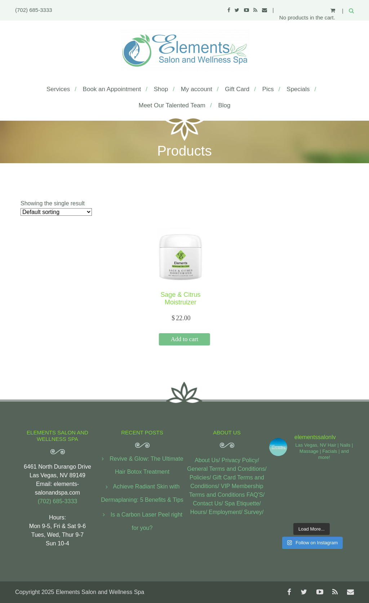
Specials (298, 89)
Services (58, 89)
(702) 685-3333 (33, 10)
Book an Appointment (112, 89)
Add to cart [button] (184, 339)
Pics (268, 89)
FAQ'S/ (255, 495)
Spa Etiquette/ (242, 503)
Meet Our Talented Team (171, 105)
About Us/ (207, 460)
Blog (224, 105)
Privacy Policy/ (240, 460)
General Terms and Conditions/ (226, 469)
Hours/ (198, 512)
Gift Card (237, 89)
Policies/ (200, 477)
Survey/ (253, 512)
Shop (161, 89)
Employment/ (225, 512)
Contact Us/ (208, 503)
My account (196, 89)
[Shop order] (56, 212)
